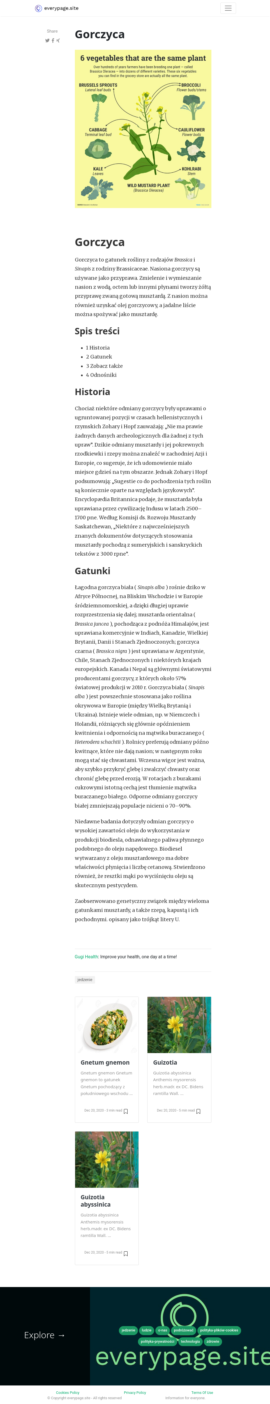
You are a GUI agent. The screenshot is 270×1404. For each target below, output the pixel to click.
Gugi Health (86, 956)
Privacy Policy (135, 1393)
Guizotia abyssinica (96, 1200)
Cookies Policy (67, 1393)
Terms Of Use (202, 1393)
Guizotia (165, 1062)
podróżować (183, 1330)
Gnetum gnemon (105, 1062)
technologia (190, 1341)
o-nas (162, 1330)
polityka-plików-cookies (219, 1330)
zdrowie (213, 1341)
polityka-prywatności (157, 1341)
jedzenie (85, 979)
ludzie (146, 1330)
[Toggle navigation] (228, 8)
